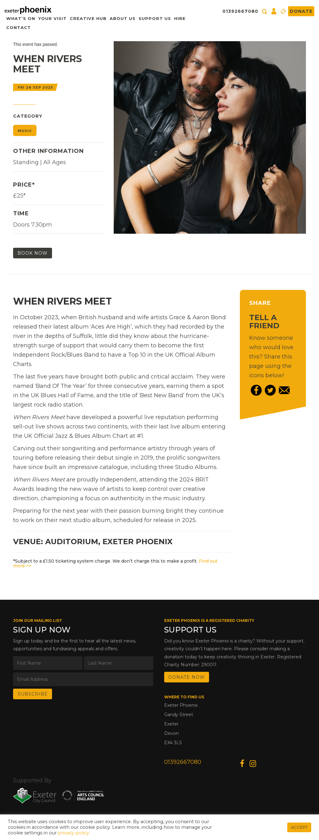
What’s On (20, 18)
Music (25, 131)
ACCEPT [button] (299, 827)
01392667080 (240, 11)
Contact (18, 27)
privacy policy (73, 833)
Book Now (32, 253)
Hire (180, 18)
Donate (301, 11)
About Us (123, 18)
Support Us (155, 18)
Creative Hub (88, 18)
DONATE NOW (186, 677)
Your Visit (52, 18)
